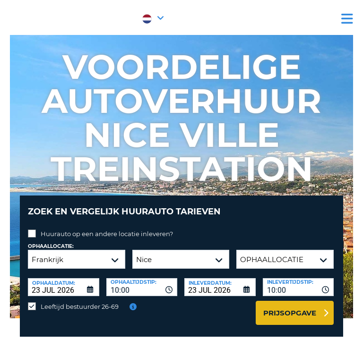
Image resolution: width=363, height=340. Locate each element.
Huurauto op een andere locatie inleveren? (107, 234)
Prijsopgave (289, 312)
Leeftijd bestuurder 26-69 (80, 306)
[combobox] (142, 287)
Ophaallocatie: (51, 246)
